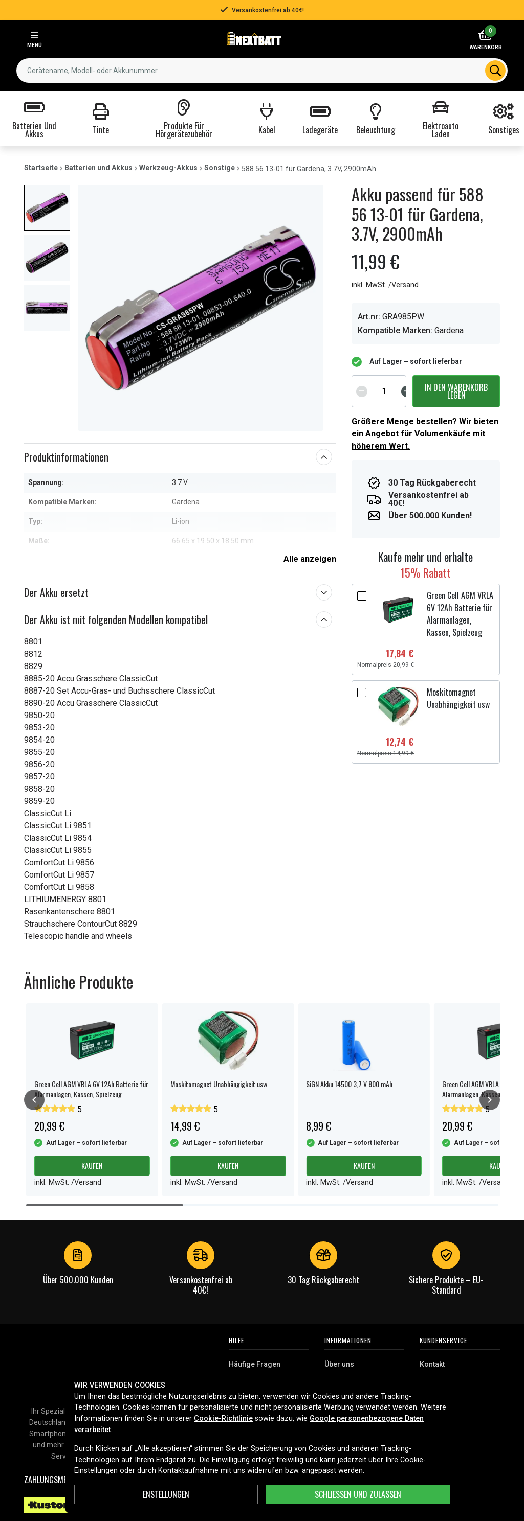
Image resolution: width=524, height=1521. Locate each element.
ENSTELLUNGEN (166, 1494)
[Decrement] (362, 391)
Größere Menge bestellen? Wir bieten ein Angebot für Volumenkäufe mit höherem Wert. (425, 434)
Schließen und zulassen (358, 1494)
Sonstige (219, 168)
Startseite (41, 168)
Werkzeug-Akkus (168, 168)
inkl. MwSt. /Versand (385, 285)
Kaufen (91, 1165)
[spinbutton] (384, 391)
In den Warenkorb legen (456, 391)
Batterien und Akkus (98, 168)
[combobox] (262, 70)
